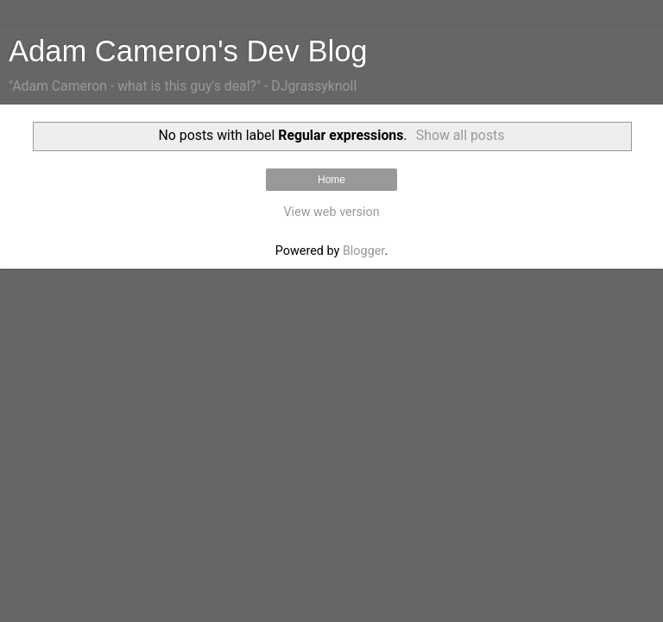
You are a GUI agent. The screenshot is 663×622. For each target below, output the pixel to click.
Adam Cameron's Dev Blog (188, 51)
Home (331, 180)
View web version (331, 212)
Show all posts (460, 135)
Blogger (363, 251)
